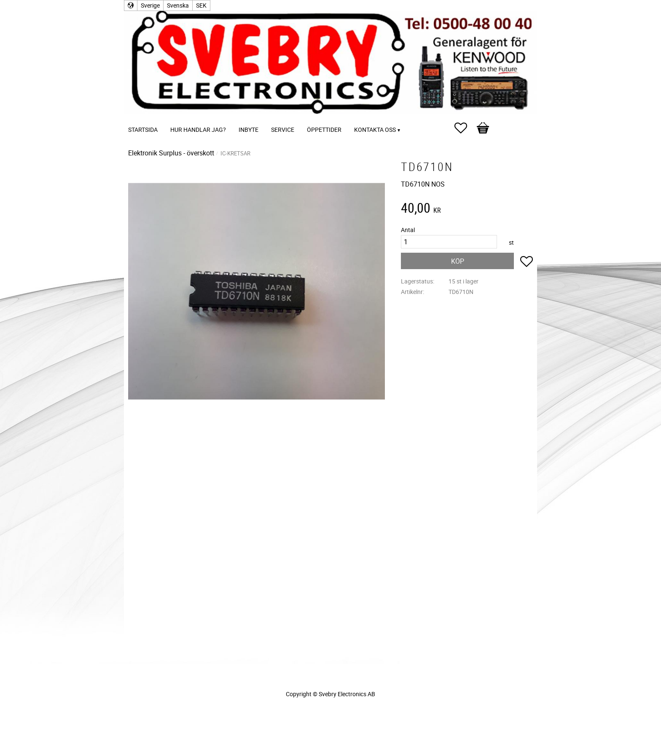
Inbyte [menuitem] (248, 130)
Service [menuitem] (282, 130)
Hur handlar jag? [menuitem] (198, 130)
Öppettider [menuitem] (324, 130)
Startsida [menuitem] (143, 130)
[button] (465, 128)
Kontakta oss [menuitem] (375, 130)
